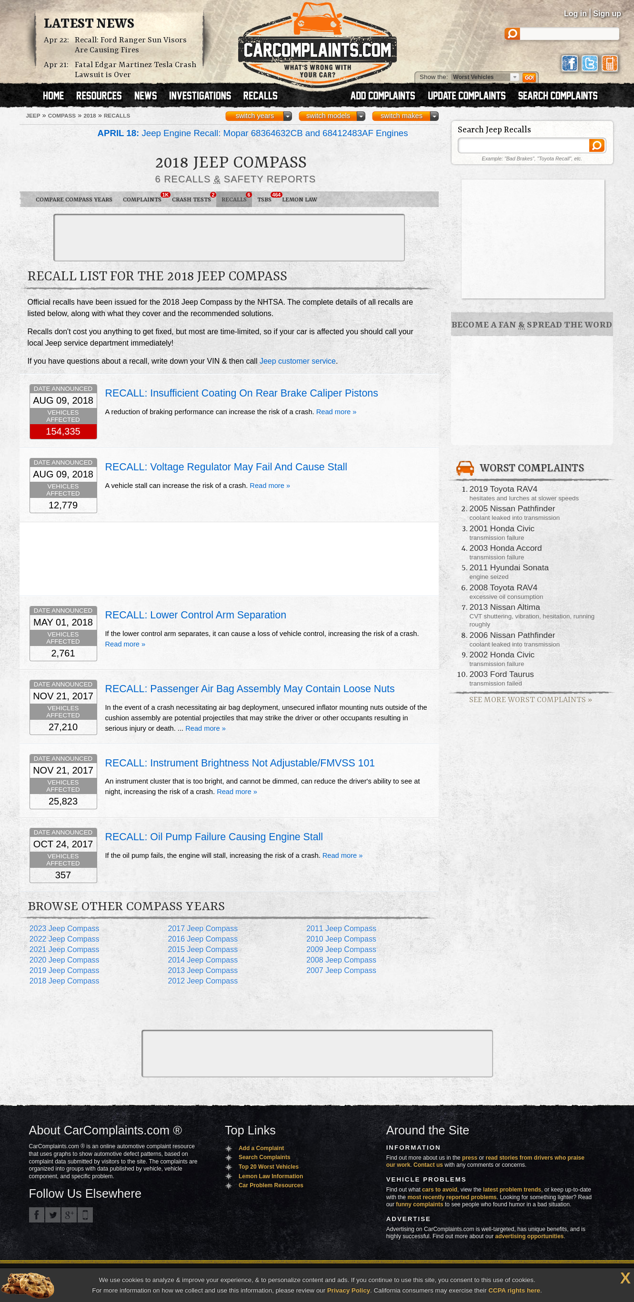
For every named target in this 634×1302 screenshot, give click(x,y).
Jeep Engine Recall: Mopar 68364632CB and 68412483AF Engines (253, 133)
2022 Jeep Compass (65, 939)
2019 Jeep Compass (65, 970)
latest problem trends (512, 1189)
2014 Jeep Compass (203, 960)
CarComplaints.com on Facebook (36, 1214)
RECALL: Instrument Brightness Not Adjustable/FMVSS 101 (240, 763)
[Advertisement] (229, 237)
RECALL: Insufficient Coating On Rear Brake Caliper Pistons (241, 393)
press (469, 1157)
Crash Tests (194, 197)
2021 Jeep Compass (65, 949)
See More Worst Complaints (530, 700)
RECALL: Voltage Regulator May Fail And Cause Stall (226, 467)
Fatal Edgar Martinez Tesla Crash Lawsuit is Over (135, 70)
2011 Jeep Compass (341, 928)
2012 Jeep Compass (203, 981)
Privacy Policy (348, 1290)
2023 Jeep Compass (65, 928)
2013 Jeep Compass (203, 970)
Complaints (145, 197)
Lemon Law (299, 199)
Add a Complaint (261, 1148)
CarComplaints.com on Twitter (52, 1214)
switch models (328, 115)
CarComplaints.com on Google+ (69, 1214)
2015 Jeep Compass (203, 949)
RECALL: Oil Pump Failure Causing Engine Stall (214, 837)
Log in (575, 14)
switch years (255, 115)
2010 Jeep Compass (341, 939)
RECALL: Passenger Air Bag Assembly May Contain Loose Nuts (250, 689)
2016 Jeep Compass (203, 939)
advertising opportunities (529, 1236)
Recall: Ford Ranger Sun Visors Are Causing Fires (131, 45)
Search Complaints (265, 1157)
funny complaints (419, 1204)
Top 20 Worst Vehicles (269, 1166)
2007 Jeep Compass (341, 970)
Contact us (428, 1165)
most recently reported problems (451, 1197)
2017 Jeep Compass (203, 928)
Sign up (607, 14)
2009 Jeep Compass (341, 949)
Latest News (89, 24)
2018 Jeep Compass (65, 981)
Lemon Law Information (271, 1176)
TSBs (267, 197)
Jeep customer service (298, 361)
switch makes (402, 115)
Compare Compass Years (74, 199)
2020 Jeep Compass (65, 960)
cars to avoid (439, 1189)
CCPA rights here (514, 1290)
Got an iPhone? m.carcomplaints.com (85, 1214)
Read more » (336, 412)
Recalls (236, 197)
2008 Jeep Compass (341, 960)
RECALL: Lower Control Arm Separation (196, 615)
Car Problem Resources (271, 1185)
